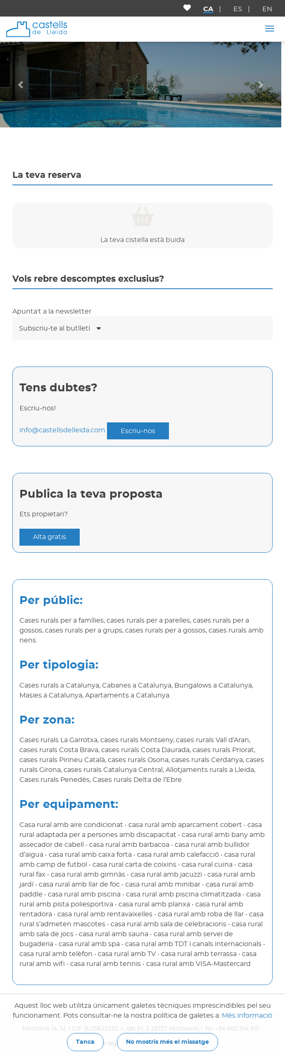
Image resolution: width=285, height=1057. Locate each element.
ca (208, 9)
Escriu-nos (138, 431)
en (267, 9)
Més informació (247, 1015)
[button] (21, 84)
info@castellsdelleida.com (62, 430)
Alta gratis (49, 537)
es (237, 9)
